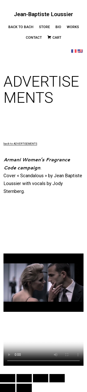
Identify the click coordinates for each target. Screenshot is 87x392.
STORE (44, 27)
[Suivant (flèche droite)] (24, 388)
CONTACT (34, 37)
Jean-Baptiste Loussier (43, 14)
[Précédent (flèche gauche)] (7, 388)
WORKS (73, 27)
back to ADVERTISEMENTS (20, 143)
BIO (58, 27)
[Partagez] (40, 378)
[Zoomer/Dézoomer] (7, 378)
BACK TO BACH (20, 27)
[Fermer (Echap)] (57, 378)
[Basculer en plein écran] (24, 378)
